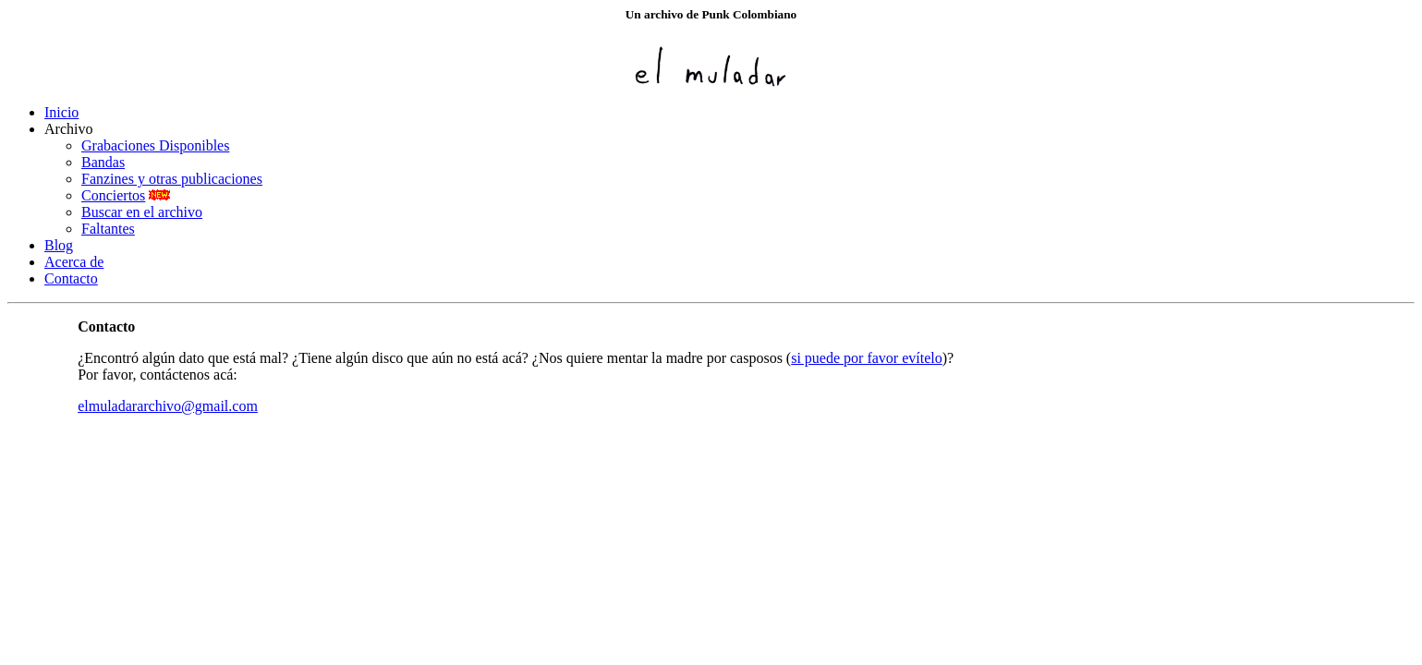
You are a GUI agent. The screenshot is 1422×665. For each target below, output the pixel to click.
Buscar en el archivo (141, 212)
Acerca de (73, 262)
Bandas (103, 162)
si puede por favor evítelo (866, 358)
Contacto (71, 278)
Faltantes (108, 228)
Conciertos (113, 195)
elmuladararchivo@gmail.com (168, 406)
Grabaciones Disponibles (155, 145)
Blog (58, 245)
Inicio (61, 112)
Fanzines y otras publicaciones (171, 179)
